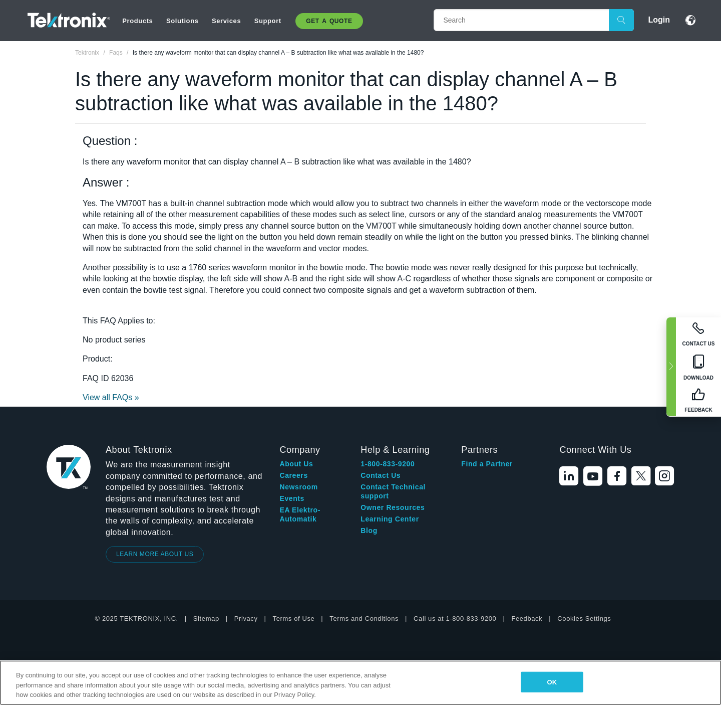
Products (137, 21)
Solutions (182, 21)
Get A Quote (329, 21)
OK (552, 681)
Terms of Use (294, 618)
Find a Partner (487, 464)
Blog (369, 530)
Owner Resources (392, 507)
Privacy (246, 618)
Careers (293, 475)
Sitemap (206, 618)
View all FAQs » (111, 397)
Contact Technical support (393, 491)
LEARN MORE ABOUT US (155, 554)
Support (267, 21)
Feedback (526, 618)
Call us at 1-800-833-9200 (455, 618)
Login (659, 20)
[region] (360, 682)
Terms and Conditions (364, 618)
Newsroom (298, 487)
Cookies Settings (584, 618)
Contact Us (380, 475)
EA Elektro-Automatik (299, 514)
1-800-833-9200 (387, 464)
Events (291, 498)
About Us (296, 464)
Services (226, 21)
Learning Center (389, 519)
